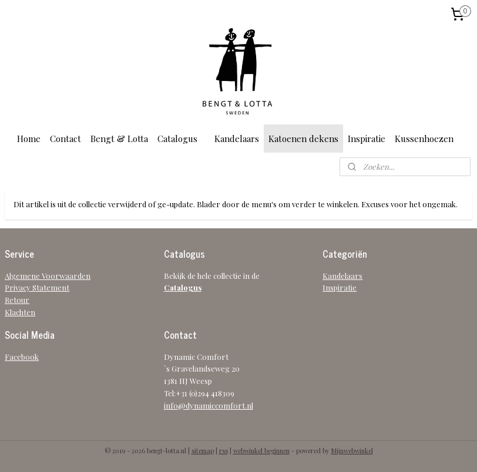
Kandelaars (236, 138)
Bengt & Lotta (119, 138)
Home (29, 138)
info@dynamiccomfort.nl (208, 405)
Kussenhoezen (424, 138)
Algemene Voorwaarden (47, 276)
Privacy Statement (37, 287)
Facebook (22, 357)
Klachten (20, 312)
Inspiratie (366, 138)
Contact (65, 138)
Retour (17, 300)
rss (223, 450)
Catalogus (177, 138)
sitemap (203, 450)
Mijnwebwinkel (352, 450)
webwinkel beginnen (261, 450)
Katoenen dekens (303, 138)
